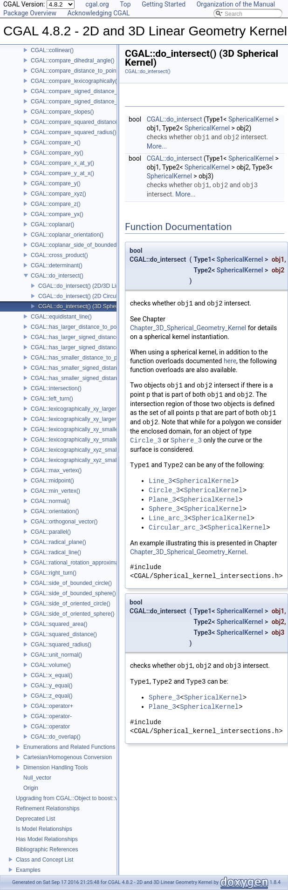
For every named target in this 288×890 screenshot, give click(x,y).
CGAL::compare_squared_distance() (76, 122)
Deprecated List (35, 818)
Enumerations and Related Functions (69, 747)
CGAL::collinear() (52, 50)
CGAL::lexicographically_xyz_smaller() (78, 450)
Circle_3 (145, 440)
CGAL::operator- (51, 716)
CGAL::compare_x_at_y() (62, 163)
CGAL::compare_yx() (57, 214)
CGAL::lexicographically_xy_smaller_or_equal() (90, 439)
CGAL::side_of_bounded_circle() (71, 583)
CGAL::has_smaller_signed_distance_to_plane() (91, 378)
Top (125, 4)
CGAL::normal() (50, 501)
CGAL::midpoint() (52, 480)
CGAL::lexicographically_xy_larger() (75, 409)
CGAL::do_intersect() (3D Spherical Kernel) (92, 306)
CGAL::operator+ (52, 706)
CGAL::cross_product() (59, 255)
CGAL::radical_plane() (58, 542)
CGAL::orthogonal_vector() (64, 521)
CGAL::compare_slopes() (62, 112)
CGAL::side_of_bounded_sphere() (73, 593)
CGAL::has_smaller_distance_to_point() (80, 357)
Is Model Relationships (44, 829)
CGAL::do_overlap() (56, 737)
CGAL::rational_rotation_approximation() (81, 562)
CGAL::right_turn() (53, 573)
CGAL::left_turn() (52, 398)
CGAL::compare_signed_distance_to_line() (84, 91)
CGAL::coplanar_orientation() (67, 234)
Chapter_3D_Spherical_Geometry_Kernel (188, 328)
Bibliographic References (47, 849)
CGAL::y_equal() (51, 685)
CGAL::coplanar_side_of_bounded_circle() (84, 245)
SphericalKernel (251, 119)
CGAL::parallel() (51, 532)
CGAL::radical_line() (56, 552)
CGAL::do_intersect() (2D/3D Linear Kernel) (92, 286)
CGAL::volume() (51, 665)
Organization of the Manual (236, 4)
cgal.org (97, 4)
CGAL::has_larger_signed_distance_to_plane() (89, 347)
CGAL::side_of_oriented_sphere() (72, 614)
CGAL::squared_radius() (61, 644)
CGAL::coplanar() (52, 224)
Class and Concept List (44, 859)
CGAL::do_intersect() (57, 275)
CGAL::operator (50, 726)
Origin (30, 788)
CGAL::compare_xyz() (58, 193)
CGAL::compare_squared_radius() (73, 132)
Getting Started (163, 4)
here (230, 361)
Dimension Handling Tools (55, 767)
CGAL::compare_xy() (57, 152)
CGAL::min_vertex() (55, 491)
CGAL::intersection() (56, 388)
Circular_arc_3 (176, 527)
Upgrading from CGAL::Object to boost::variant (74, 798)
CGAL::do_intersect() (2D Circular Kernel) (90, 296)
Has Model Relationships (47, 839)
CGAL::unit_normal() (56, 655)
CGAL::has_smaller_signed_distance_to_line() (88, 368)
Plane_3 (162, 499)
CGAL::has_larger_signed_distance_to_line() (86, 337)
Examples (28, 870)
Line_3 (160, 480)
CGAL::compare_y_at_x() (62, 173)
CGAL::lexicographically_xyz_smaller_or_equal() (91, 460)
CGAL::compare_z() (56, 204)
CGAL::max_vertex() (56, 470)
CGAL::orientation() (55, 511)
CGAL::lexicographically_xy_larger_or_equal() (88, 419)
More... (157, 146)
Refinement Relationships (48, 808)
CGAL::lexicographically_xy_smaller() (77, 429)
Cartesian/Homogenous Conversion (67, 757)
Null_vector (37, 778)
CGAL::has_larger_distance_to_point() (78, 327)
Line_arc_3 (168, 518)
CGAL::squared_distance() (64, 634)
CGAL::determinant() (56, 265)
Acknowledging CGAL (98, 13)
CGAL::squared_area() (59, 624)
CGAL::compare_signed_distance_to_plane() (87, 101)
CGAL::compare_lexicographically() (75, 81)
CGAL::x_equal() (51, 675)
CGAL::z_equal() (51, 696)
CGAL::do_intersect (174, 119)
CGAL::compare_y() (56, 183)
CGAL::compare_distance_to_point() (76, 71)
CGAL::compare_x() (56, 142)
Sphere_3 (186, 440)
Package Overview (29, 13)
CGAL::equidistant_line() (61, 316)
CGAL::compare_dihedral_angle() (72, 60)
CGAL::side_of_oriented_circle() (70, 603)
